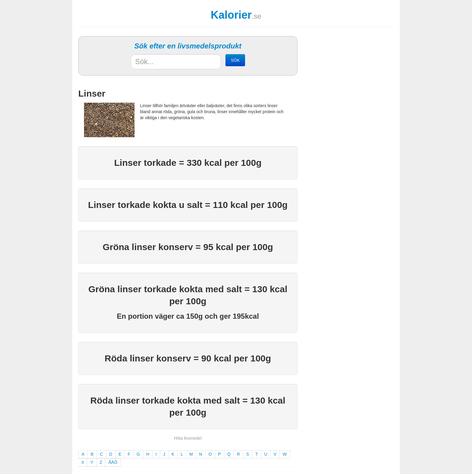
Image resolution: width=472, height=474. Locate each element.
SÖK (235, 60)
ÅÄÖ (112, 462)
